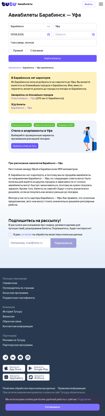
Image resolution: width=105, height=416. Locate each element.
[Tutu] (9, 4)
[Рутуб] (28, 356)
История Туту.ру (12, 311)
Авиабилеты (14, 67)
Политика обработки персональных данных (29, 388)
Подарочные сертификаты (19, 297)
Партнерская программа (18, 345)
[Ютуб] (20, 356)
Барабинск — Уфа (21, 107)
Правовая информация (72, 388)
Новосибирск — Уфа (23, 98)
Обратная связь (12, 321)
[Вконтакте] (13, 356)
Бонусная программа (15, 292)
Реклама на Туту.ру (14, 340)
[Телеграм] (5, 356)
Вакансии (8, 316)
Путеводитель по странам (18, 288)
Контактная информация (18, 326)
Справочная (10, 283)
